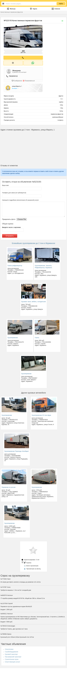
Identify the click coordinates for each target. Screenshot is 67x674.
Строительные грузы (11, 658)
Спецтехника (9, 648)
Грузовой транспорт (11, 653)
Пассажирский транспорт (13, 656)
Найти (61, 3)
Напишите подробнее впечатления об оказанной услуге (20, 199)
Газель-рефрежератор (15, 265)
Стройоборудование (11, 651)
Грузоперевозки (13, 337)
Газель (37, 337)
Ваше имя (5, 185)
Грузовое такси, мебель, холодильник (33, 301)
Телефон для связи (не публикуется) (14, 192)
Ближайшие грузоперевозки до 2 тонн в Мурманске (33, 243)
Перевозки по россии (8, 487)
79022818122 (13, 76)
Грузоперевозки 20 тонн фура (41, 414)
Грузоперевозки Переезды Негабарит (16, 451)
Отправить (10, 235)
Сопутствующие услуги (12, 661)
